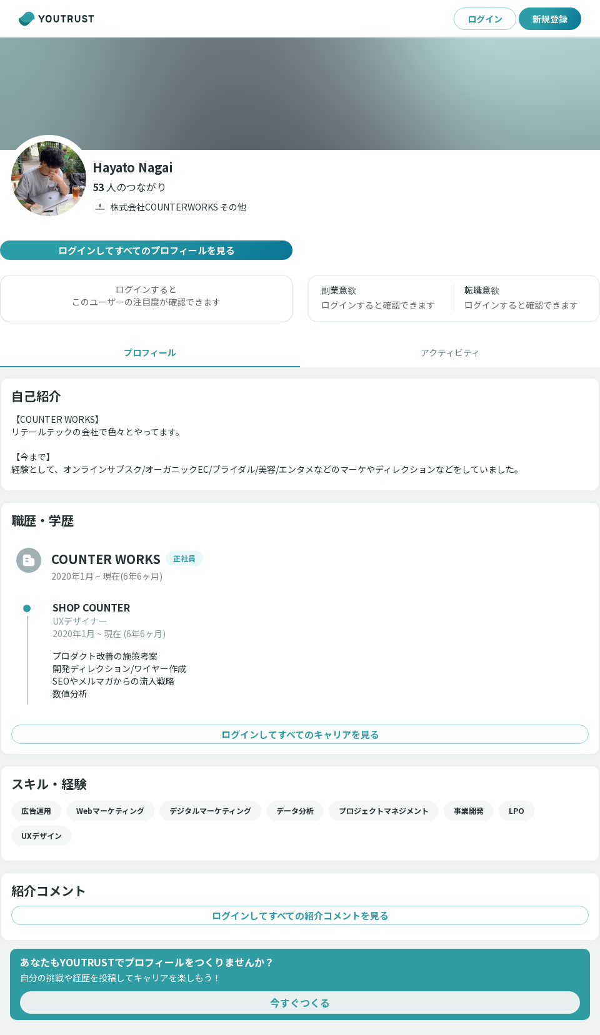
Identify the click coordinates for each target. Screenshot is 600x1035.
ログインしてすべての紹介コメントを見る (300, 915)
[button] (129, 186)
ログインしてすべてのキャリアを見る (300, 734)
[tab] (150, 352)
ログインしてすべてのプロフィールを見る (146, 250)
